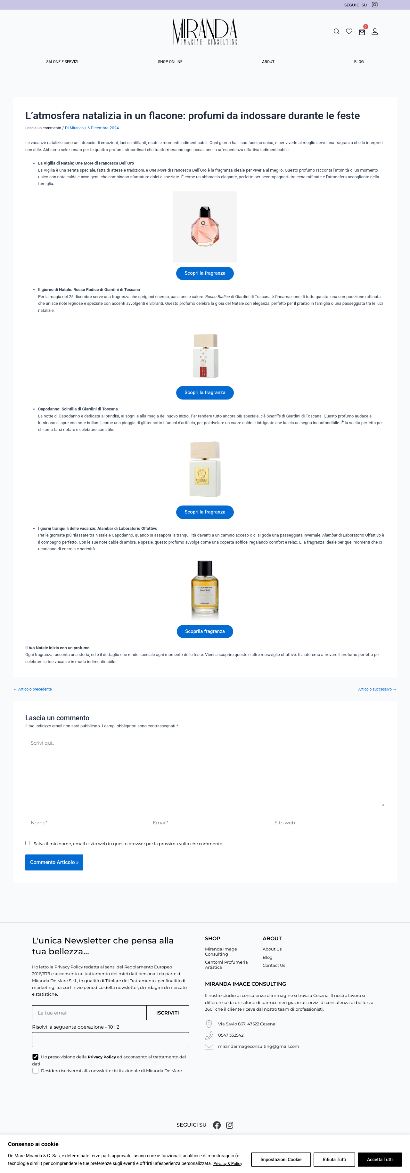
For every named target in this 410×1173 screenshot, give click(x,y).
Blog (268, 956)
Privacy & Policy (229, 1163)
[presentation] (80, 1093)
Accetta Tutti (380, 1159)
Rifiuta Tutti (334, 1159)
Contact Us (274, 964)
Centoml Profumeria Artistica (226, 964)
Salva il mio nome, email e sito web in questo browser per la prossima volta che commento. (128, 853)
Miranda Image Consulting (221, 950)
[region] (205, 1154)
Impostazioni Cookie (280, 1159)
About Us (272, 948)
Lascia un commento (43, 128)
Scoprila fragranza (205, 636)
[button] (337, 31)
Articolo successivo (377, 695)
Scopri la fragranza (205, 274)
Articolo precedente (32, 695)
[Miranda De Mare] (205, 31)
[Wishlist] (349, 31)
